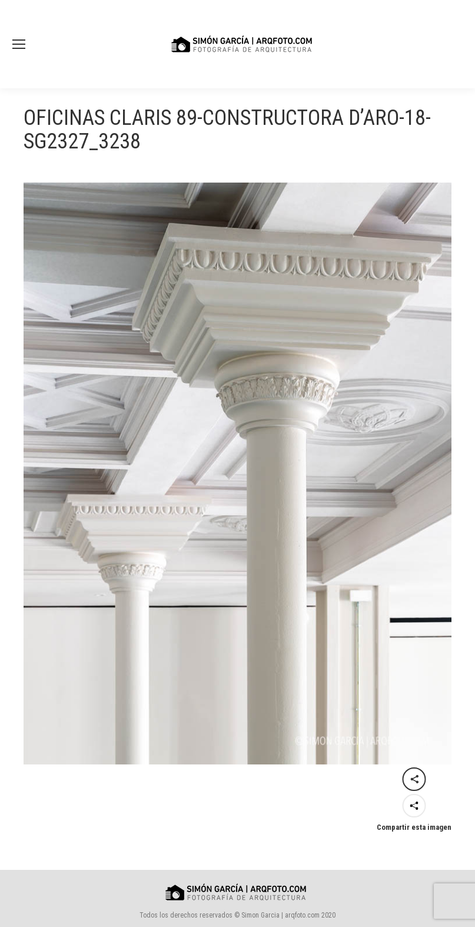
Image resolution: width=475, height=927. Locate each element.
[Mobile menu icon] (19, 44)
